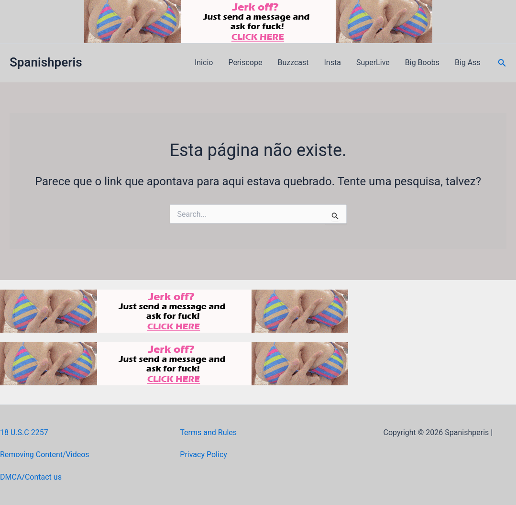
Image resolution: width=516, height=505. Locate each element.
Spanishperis (46, 62)
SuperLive (373, 62)
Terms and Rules (208, 432)
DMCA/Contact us (31, 477)
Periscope (245, 62)
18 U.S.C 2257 (24, 432)
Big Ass (468, 62)
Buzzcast (292, 62)
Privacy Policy (203, 454)
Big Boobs (422, 62)
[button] (502, 63)
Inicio (204, 62)
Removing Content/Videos (44, 454)
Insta (332, 62)
